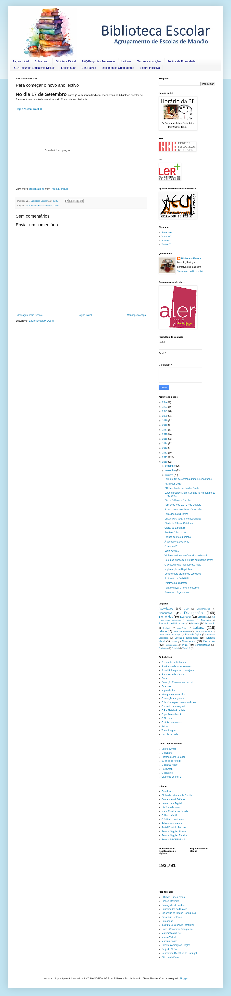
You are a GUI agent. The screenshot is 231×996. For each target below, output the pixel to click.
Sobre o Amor (169, 749)
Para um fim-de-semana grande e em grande (188, 479)
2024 (165, 402)
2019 (165, 420)
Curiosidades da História (174, 909)
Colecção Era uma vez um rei (177, 682)
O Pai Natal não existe (173, 710)
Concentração (203, 609)
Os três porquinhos (171, 722)
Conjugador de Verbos (173, 905)
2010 (165, 462)
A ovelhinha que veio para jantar (178, 670)
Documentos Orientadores (118, 67)
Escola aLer (68, 67)
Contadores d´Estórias (173, 799)
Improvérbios (168, 690)
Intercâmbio (182, 628)
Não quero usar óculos (173, 694)
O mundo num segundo (174, 706)
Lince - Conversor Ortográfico (177, 929)
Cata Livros (168, 791)
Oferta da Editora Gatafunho (179, 523)
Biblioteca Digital (65, 61)
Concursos (165, 613)
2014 (165, 443)
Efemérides (166, 616)
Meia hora (167, 752)
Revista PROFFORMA (173, 839)
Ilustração (210, 623)
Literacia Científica (203, 631)
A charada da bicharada (174, 662)
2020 (165, 416)
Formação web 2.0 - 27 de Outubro (182, 504)
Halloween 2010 (172, 483)
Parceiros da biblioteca (176, 514)
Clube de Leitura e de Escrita (177, 795)
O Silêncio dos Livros (173, 819)
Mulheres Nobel (170, 764)
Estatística (203, 617)
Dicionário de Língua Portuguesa (179, 913)
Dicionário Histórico (172, 917)
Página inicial (21, 61)
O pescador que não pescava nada (182, 564)
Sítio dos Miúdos (170, 957)
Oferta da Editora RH (175, 527)
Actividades (166, 608)
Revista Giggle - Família (174, 835)
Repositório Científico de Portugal (179, 953)
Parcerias (209, 641)
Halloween (167, 769)
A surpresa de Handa (173, 674)
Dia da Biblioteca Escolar (177, 500)
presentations (36, 188)
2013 (165, 448)
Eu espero (167, 686)
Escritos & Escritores (175, 532)
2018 (165, 425)
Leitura (56, 205)
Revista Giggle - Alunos (174, 831)
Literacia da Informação (170, 634)
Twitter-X (166, 244)
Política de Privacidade (181, 61)
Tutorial (175, 648)
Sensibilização (202, 645)
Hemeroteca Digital (172, 803)
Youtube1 (166, 236)
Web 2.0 (186, 648)
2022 (165, 406)
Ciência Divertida (170, 901)
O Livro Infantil (169, 815)
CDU (186, 609)
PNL (185, 644)
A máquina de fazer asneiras (176, 666)
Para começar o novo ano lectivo (181, 587)
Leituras (126, 61)
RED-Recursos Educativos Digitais (34, 67)
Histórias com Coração (173, 757)
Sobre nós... (42, 61)
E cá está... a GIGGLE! (176, 578)
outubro (169, 475)
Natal (174, 641)
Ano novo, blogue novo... (177, 592)
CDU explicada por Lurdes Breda (181, 488)
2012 (165, 452)
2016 (165, 434)
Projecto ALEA (169, 949)
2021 (165, 411)
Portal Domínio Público (174, 827)
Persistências (171, 645)
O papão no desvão (172, 714)
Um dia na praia (170, 734)
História (195, 623)
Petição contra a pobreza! (177, 537)
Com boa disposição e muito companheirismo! (188, 560)
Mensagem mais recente (30, 315)
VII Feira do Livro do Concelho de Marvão (186, 555)
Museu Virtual (169, 937)
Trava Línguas (169, 730)
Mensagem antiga (136, 315)
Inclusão (167, 628)
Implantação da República (178, 569)
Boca (164, 678)
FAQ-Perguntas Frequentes (98, 61)
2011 (165, 457)
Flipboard (191, 620)
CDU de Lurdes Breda (173, 897)
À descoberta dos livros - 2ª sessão (182, 509)
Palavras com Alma (172, 823)
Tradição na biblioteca (176, 583)
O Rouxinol (167, 773)
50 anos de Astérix (171, 761)
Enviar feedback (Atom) (41, 320)
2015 (165, 439)
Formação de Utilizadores (39, 205)
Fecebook (167, 232)
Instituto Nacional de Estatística (178, 925)
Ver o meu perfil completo (190, 271)
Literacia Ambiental (181, 631)
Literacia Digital (193, 634)
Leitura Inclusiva (150, 67)
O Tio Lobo (167, 718)
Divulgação (193, 613)
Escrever (185, 616)
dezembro (170, 465)
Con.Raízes (88, 67)
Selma (165, 726)
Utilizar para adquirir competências (182, 518)
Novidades (188, 641)
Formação (206, 620)
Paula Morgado (59, 188)
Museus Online (169, 941)
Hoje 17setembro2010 (29, 109)
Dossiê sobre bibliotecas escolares (182, 573)
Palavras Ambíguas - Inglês (176, 945)
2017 (165, 429)
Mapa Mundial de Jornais (175, 811)
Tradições (163, 648)
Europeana (167, 921)
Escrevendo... (171, 550)
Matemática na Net (171, 933)
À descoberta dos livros (176, 541)
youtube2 (166, 240)
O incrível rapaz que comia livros (179, 702)
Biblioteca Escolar (191, 258)
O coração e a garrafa (173, 698)
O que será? (170, 546)
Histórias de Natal (171, 807)
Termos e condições (149, 61)
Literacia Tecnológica (186, 637)
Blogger (184, 978)
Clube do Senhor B (171, 776)
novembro (170, 470)
